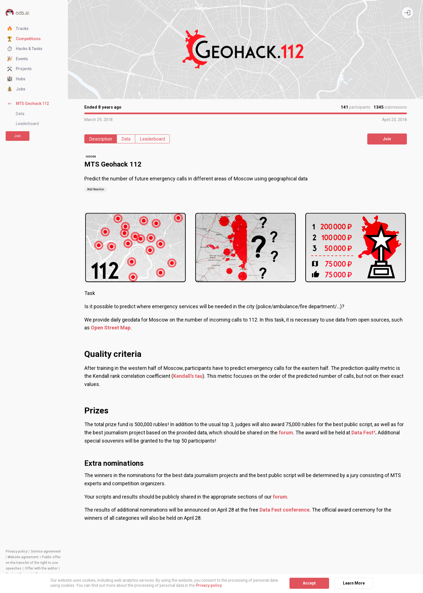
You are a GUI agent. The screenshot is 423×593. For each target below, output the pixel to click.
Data (20, 113)
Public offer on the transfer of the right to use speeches (33, 562)
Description (100, 139)
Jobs (16, 89)
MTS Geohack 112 (28, 104)
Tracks (18, 29)
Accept (309, 583)
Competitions (24, 39)
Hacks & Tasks (24, 49)
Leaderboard (27, 123)
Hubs (16, 79)
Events (17, 59)
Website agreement (23, 557)
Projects (19, 69)
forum (280, 497)
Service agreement (46, 551)
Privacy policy (16, 551)
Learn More (354, 583)
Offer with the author (41, 568)
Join (17, 136)
